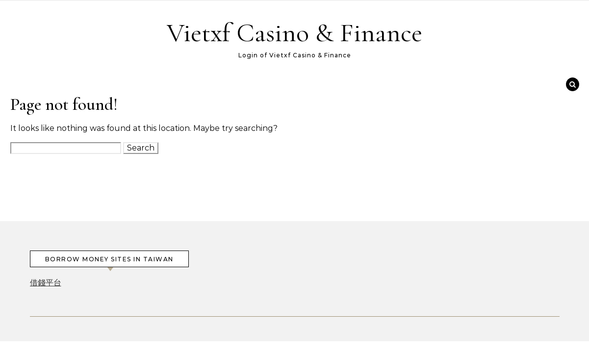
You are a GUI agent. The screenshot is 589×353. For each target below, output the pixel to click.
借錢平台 (45, 282)
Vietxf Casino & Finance (294, 33)
